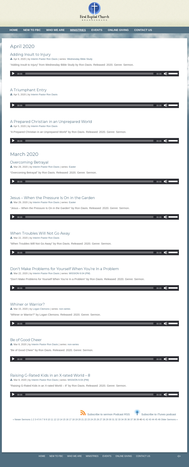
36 (128, 419)
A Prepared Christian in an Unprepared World (51, 121)
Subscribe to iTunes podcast (155, 414)
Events (96, 29)
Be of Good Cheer (26, 340)
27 (101, 419)
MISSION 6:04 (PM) (79, 273)
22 (85, 419)
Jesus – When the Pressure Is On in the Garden (52, 198)
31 (113, 419)
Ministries (78, 29)
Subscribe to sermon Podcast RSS (105, 414)
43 (150, 419)
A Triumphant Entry (28, 90)
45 (156, 419)
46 (159, 419)
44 (153, 419)
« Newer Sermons (21, 419)
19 (76, 419)
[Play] (13, 73)
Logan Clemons (41, 308)
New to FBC (32, 29)
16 (67, 419)
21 (82, 419)
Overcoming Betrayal (29, 162)
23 (89, 419)
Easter (72, 166)
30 (110, 419)
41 (144, 419)
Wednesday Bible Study (79, 59)
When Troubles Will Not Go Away (40, 233)
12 (55, 419)
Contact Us (143, 29)
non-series (64, 308)
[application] (94, 73)
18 (73, 419)
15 (64, 419)
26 (98, 419)
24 (91, 419)
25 (95, 419)
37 (131, 419)
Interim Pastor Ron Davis (44, 59)
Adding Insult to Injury (30, 54)
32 (116, 419)
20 (79, 419)
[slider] (89, 74)
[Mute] (165, 73)
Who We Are (55, 29)
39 (138, 419)
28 (104, 419)
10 (49, 419)
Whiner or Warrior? (27, 304)
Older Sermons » (169, 419)
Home (14, 29)
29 (107, 419)
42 (147, 419)
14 (61, 419)
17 (70, 419)
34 (122, 419)
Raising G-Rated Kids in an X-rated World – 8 (50, 375)
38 (134, 419)
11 (52, 419)
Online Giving (118, 29)
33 (119, 419)
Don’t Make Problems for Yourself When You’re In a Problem (64, 269)
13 (58, 419)
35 (125, 419)
